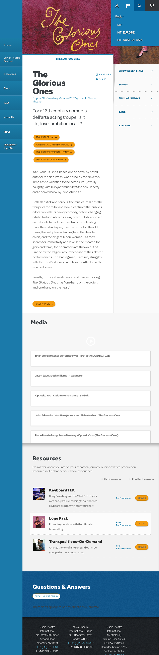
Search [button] (139, 5)
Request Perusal (45, 137)
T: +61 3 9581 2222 (114, 649)
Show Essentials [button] (131, 71)
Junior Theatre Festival (12, 59)
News (7, 131)
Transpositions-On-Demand (75, 538)
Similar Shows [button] (129, 98)
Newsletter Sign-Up (10, 146)
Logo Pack (58, 516)
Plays (7, 88)
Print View (105, 74)
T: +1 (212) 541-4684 (47, 641)
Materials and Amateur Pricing (52, 144)
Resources (10, 74)
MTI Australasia (130, 40)
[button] (128, 5)
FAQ (6, 102)
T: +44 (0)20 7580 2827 (81, 637)
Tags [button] (122, 112)
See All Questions (45, 592)
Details (142, 497)
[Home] (11, 19)
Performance (112, 479)
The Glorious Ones (68, 58)
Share (102, 79)
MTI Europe (126, 32)
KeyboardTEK (62, 490)
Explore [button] (125, 125)
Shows (7, 45)
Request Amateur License (49, 159)
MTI (119, 25)
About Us (9, 117)
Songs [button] (123, 84)
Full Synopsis (42, 304)
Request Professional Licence (52, 152)
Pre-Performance (143, 479)
